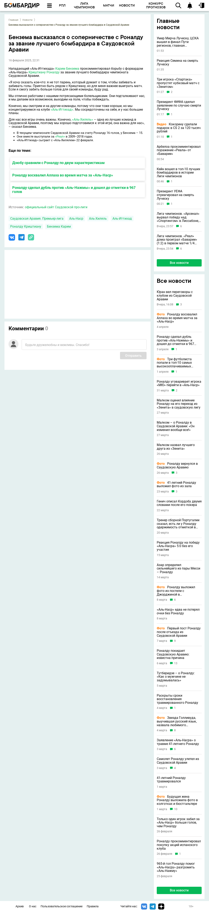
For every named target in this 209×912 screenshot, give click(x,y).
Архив (20, 906)
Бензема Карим (59, 226)
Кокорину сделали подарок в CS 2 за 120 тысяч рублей (179, 127)
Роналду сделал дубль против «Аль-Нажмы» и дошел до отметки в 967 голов (74, 189)
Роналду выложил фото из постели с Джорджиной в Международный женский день (177, 590)
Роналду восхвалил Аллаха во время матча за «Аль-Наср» (62, 175)
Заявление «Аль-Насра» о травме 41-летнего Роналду (178, 742)
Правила (93, 906)
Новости (27, 20)
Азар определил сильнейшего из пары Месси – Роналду (178, 568)
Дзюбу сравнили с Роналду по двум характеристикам (58, 163)
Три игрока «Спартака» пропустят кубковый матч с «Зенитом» (178, 83)
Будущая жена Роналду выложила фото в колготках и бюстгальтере (177, 800)
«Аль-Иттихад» (62, 109)
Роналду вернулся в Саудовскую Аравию (177, 465)
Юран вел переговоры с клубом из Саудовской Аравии (175, 295)
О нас (32, 906)
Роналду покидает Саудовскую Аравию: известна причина (173, 654)
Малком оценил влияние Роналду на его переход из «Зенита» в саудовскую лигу (178, 404)
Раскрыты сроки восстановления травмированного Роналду (177, 699)
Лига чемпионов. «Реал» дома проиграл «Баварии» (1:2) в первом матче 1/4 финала (177, 239)
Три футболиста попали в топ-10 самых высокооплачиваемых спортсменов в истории (174, 362)
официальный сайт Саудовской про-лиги (56, 207)
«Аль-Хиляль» (82, 119)
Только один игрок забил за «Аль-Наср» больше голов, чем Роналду (178, 822)
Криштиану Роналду (44, 72)
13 (175, 663)
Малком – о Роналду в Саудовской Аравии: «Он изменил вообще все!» (176, 426)
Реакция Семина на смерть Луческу (177, 62)
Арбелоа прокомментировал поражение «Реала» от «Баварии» (179, 150)
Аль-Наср (76, 218)
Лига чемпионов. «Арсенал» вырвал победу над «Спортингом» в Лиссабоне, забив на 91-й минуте (178, 217)
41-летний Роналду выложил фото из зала (176, 484)
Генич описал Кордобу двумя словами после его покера (179, 503)
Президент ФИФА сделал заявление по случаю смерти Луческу (179, 105)
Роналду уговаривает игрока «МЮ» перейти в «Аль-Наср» (179, 383)
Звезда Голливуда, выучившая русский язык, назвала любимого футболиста (177, 721)
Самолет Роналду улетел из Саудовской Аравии (178, 760)
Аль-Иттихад (122, 218)
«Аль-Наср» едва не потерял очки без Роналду (178, 611)
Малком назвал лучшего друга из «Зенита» (176, 446)
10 (175, 809)
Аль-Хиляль (98, 218)
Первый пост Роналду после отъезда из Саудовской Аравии (179, 632)
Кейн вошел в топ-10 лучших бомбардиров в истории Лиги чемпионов (178, 172)
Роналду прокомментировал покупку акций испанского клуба (179, 844)
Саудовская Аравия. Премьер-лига (36, 218)
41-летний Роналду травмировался (171, 779)
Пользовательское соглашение (61, 906)
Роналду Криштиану (25, 226)
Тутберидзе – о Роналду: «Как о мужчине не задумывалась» (176, 676)
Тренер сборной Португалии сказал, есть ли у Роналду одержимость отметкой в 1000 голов (178, 523)
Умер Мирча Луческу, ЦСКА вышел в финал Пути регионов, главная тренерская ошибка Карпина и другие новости (179, 41)
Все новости (179, 263)
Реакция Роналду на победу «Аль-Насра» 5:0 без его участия (178, 546)
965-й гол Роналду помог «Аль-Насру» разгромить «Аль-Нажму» (176, 867)
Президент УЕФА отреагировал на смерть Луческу (175, 194)
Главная (13, 20)
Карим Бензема (67, 68)
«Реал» (60, 136)
